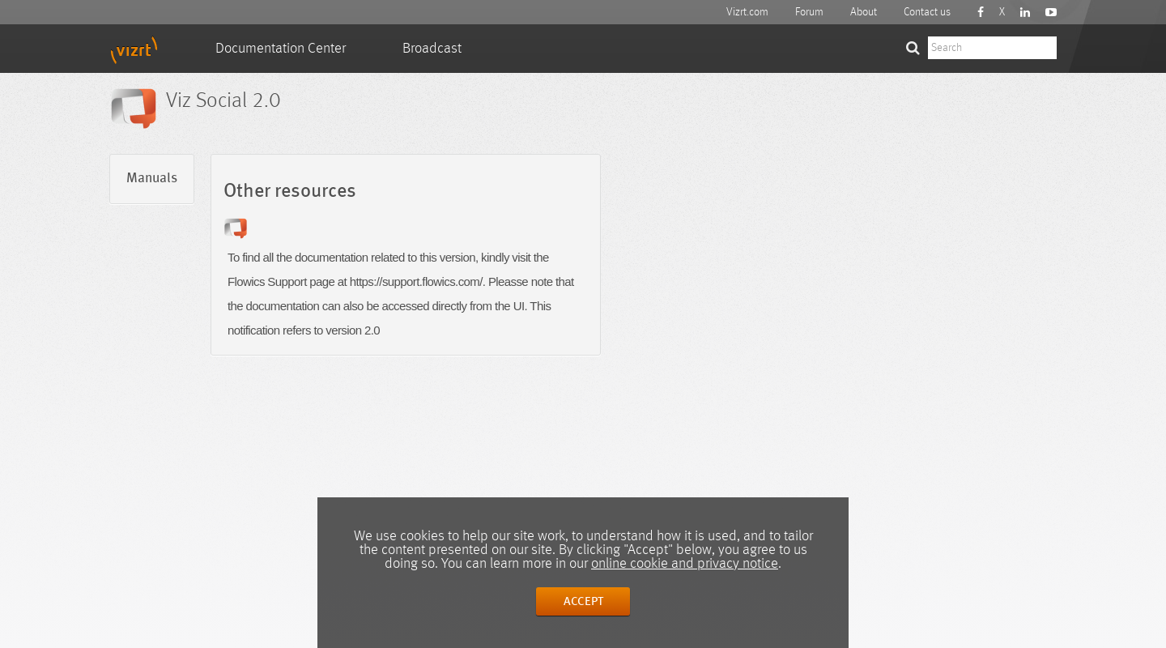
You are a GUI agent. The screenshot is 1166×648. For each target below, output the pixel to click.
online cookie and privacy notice (684, 563)
